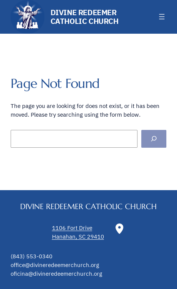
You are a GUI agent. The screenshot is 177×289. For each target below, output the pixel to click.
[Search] (154, 139)
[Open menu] (161, 16)
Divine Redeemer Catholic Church (85, 16)
